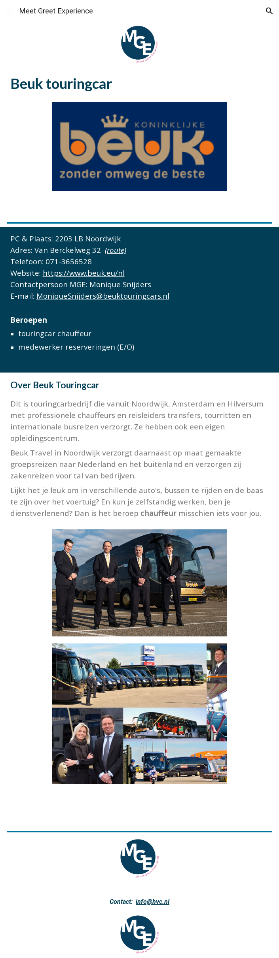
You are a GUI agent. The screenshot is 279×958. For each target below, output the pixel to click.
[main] (139, 83)
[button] (9, 11)
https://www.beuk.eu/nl (84, 273)
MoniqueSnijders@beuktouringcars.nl (102, 296)
